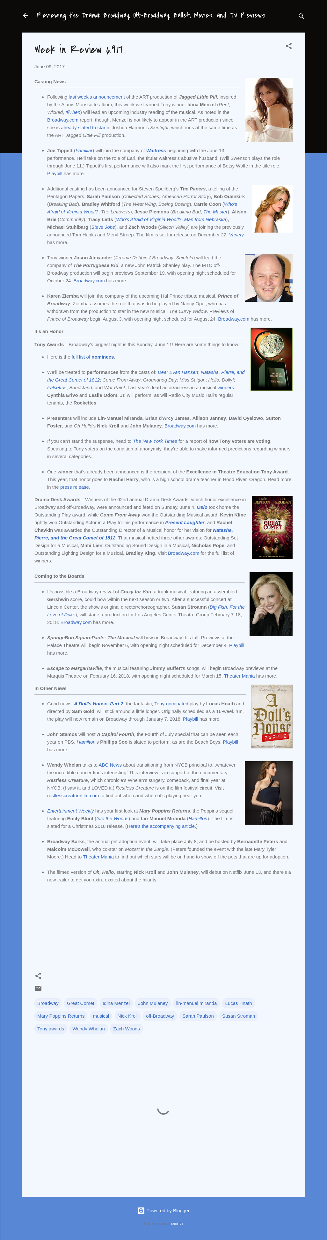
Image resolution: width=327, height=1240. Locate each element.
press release (74, 487)
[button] (289, 47)
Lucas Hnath (238, 1003)
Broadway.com (62, 120)
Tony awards (50, 1028)
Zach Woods (126, 1028)
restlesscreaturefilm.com (73, 795)
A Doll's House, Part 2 (98, 703)
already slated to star (83, 127)
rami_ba (177, 1223)
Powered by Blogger (163, 1210)
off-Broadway (160, 1016)
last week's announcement (97, 97)
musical (101, 1016)
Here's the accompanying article (161, 826)
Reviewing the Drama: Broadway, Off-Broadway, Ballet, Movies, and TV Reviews (151, 15)
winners (226, 387)
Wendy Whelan (88, 1028)
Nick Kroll (128, 1016)
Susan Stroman (238, 1016)
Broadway (48, 1003)
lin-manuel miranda (196, 1003)
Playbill (54, 173)
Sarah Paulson (198, 1016)
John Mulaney (153, 1003)
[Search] (301, 17)
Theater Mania (239, 676)
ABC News (110, 765)
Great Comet (80, 1003)
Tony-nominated (171, 703)
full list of (93, 357)
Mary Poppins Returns (60, 1016)
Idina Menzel (116, 1003)
